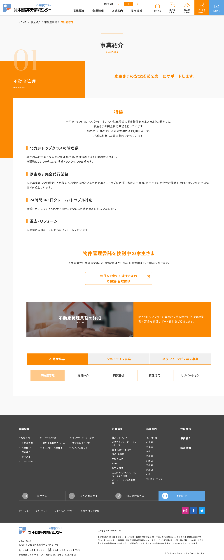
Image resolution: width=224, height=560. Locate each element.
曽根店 (149, 456)
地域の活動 (117, 458)
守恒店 (149, 451)
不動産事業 (50, 22)
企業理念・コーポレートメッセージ (124, 444)
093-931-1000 (33, 549)
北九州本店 (151, 437)
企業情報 (117, 429)
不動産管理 (47, 375)
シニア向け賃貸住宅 (53, 447)
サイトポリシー (42, 510)
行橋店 (149, 474)
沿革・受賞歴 (118, 454)
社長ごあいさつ (119, 437)
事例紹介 (185, 438)
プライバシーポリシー (65, 510)
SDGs (115, 463)
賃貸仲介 (83, 375)
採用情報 (185, 429)
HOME (23, 22)
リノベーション (190, 375)
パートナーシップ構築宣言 (123, 481)
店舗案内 (151, 429)
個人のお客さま (80, 447)
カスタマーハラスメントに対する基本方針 (124, 474)
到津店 (149, 446)
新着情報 (185, 448)
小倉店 (149, 442)
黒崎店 (149, 465)
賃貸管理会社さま (81, 443)
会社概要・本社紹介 (121, 449)
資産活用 (154, 375)
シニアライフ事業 (119, 359)
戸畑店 (149, 460)
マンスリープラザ (154, 478)
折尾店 (149, 469)
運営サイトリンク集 (90, 510)
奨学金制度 (117, 467)
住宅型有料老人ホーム (54, 443)
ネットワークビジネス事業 (180, 359)
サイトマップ (24, 510)
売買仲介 (119, 375)
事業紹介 (36, 22)
